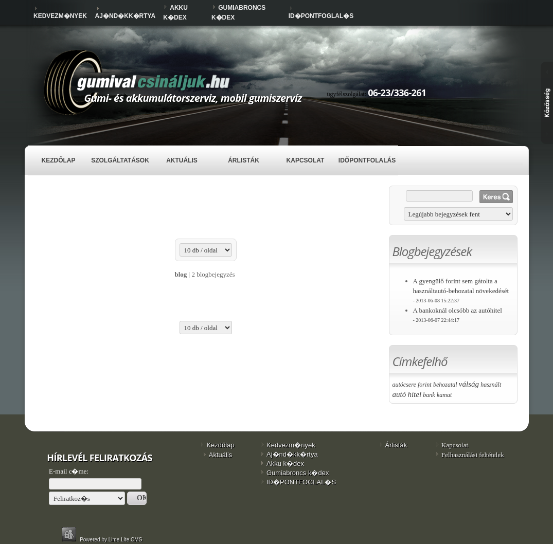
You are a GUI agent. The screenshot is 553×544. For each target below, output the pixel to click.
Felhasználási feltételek (472, 455)
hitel (414, 394)
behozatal (445, 384)
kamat (444, 394)
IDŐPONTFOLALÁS (367, 160)
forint (425, 384)
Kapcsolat (306, 160)
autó (399, 394)
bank (429, 394)
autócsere (404, 384)
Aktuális (182, 160)
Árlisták (243, 160)
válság (469, 384)
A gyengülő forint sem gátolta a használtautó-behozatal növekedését (461, 290)
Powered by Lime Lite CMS (112, 539)
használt (490, 384)
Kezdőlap (59, 160)
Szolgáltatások (120, 160)
